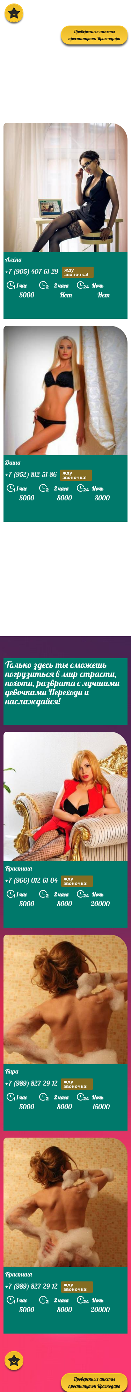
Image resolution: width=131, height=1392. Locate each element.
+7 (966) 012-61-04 (49, 881)
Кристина (18, 868)
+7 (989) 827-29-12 (49, 1084)
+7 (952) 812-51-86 (48, 475)
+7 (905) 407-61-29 (49, 272)
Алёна (13, 259)
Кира (11, 1071)
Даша (12, 462)
